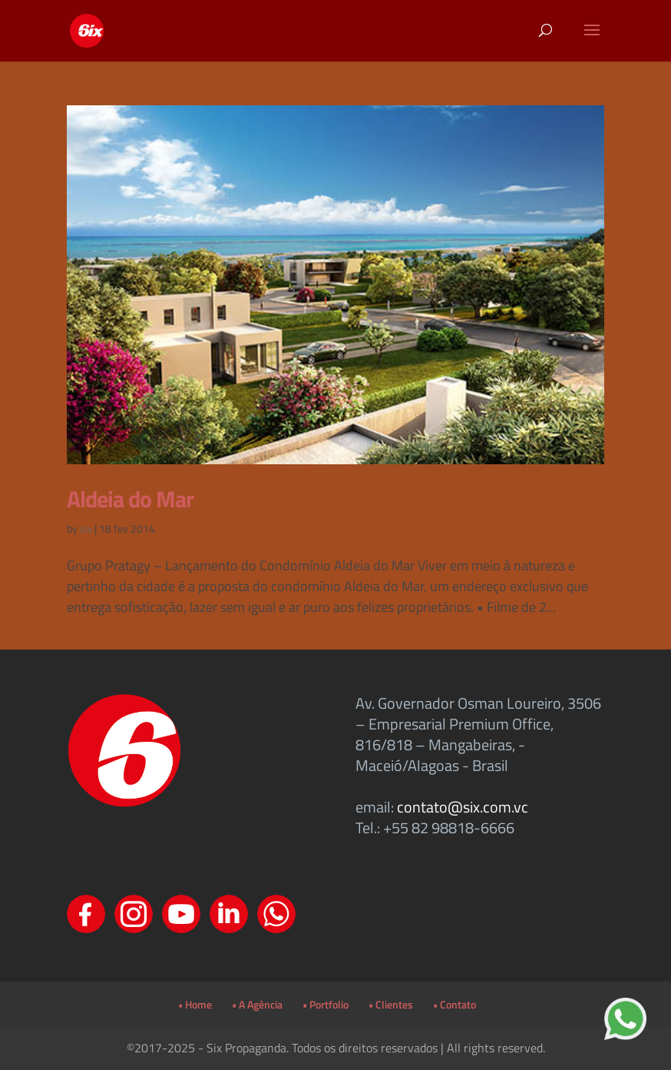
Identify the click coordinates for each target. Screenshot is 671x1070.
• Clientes (391, 1004)
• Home (195, 1004)
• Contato (454, 1004)
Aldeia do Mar (130, 499)
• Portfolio (325, 1004)
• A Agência (257, 1004)
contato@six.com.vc (462, 807)
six (86, 528)
